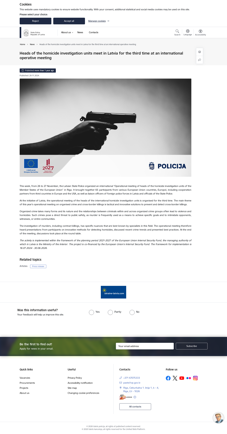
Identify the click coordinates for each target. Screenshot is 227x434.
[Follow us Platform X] (175, 378)
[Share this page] (199, 60)
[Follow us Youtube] (181, 378)
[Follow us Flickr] (188, 378)
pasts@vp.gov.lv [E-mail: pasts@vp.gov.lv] (131, 382)
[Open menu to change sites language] (188, 33)
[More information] (135, 397)
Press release (38, 266)
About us (24, 392)
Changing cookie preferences (83, 392)
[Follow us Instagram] (195, 378)
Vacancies (25, 377)
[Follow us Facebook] (168, 378)
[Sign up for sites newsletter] (192, 346)
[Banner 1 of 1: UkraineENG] (113, 291)
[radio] (94, 312)
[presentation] (119, 325)
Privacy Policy (75, 377)
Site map (72, 387)
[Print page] (199, 52)
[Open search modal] (177, 33)
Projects (24, 387)
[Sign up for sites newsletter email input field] (145, 346)
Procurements (27, 382)
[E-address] (125, 397)
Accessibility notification (80, 382)
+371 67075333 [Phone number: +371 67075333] (131, 377)
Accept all (69, 20)
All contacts (135, 406)
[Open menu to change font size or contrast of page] (201, 33)
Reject (35, 20)
